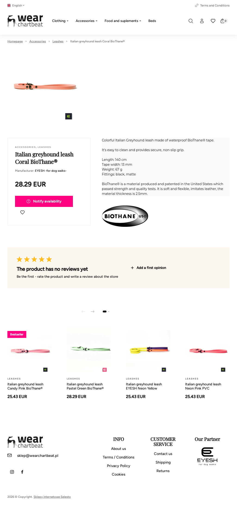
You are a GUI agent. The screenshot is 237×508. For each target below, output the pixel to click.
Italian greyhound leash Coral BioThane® (97, 41)
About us (118, 448)
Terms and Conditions (212, 5)
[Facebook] (22, 472)
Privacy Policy (118, 466)
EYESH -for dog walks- (50, 170)
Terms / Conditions (118, 457)
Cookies (118, 474)
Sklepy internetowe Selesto (52, 497)
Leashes (58, 41)
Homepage (15, 41)
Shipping (163, 462)
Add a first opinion (148, 268)
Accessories (37, 41)
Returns (162, 471)
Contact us (163, 454)
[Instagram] (12, 472)
